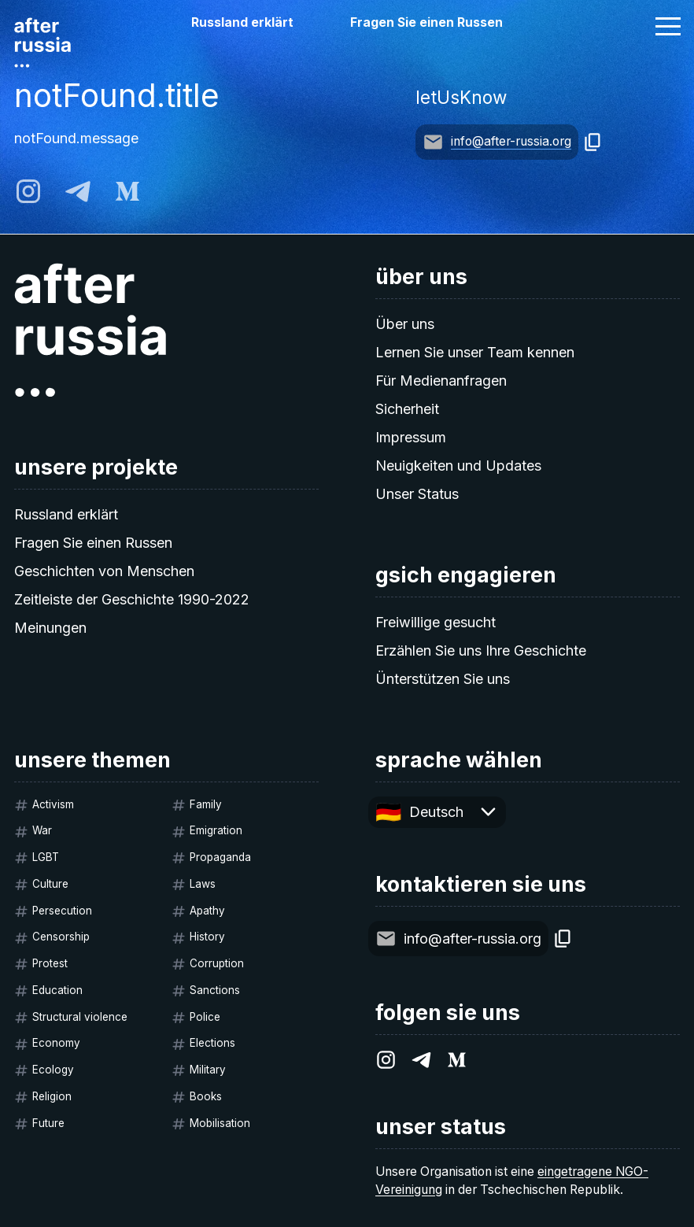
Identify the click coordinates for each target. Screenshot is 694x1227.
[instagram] (28, 191)
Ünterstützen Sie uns (442, 679)
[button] (668, 26)
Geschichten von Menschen (104, 571)
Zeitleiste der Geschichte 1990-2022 (131, 599)
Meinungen (50, 627)
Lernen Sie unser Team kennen (474, 352)
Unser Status (417, 494)
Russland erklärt (242, 22)
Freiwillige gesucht (435, 622)
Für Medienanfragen (441, 380)
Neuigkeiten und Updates (458, 465)
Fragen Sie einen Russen (426, 22)
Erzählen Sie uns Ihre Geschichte (480, 650)
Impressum (410, 437)
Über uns (404, 324)
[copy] (593, 142)
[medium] (127, 191)
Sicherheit (407, 409)
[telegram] (78, 191)
